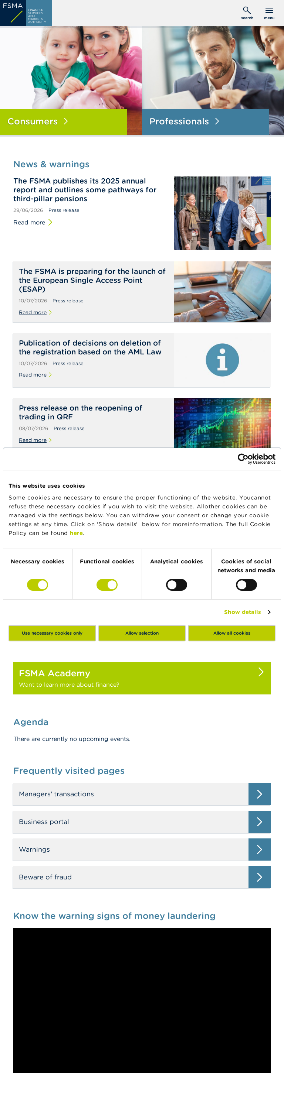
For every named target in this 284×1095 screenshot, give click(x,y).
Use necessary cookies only (52, 633)
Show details (242, 611)
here (76, 532)
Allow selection (142, 633)
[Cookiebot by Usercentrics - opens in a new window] (243, 458)
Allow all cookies (231, 633)
